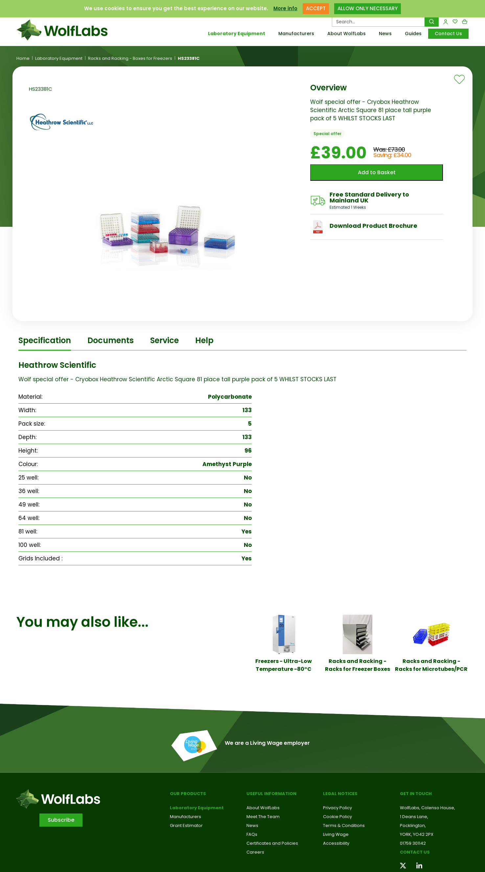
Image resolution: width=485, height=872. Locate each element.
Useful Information (271, 793)
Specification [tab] (44, 340)
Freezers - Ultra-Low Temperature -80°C (283, 665)
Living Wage (336, 834)
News (385, 33)
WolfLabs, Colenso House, (427, 808)
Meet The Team (263, 816)
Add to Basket (377, 172)
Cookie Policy (337, 816)
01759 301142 (413, 843)
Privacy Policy (337, 808)
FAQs (251, 834)
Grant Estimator (186, 825)
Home (23, 58)
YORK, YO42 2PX (416, 834)
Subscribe (61, 820)
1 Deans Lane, (414, 816)
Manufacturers (296, 33)
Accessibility (336, 843)
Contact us (415, 852)
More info (285, 8)
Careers (255, 852)
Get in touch (416, 793)
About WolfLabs (346, 33)
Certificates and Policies (272, 843)
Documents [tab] (110, 340)
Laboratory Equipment (236, 33)
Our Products (188, 793)
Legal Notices (340, 793)
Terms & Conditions (344, 825)
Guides (413, 33)
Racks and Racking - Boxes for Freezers (130, 58)
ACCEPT (316, 8)
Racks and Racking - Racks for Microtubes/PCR (431, 665)
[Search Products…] (378, 22)
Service (164, 340)
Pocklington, (413, 825)
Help (204, 340)
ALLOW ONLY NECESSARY (367, 8)
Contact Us (448, 33)
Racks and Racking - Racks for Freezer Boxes (357, 665)
